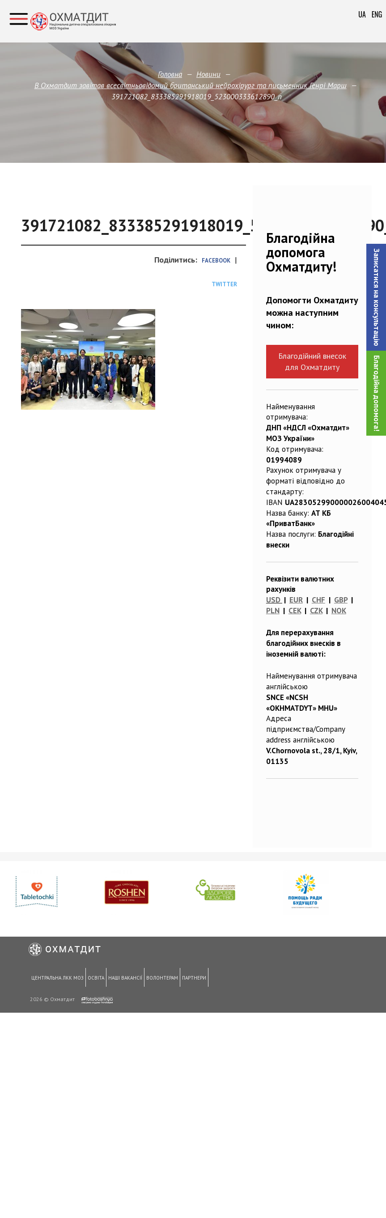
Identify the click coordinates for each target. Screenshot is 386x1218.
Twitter (224, 284)
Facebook (216, 260)
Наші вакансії (123, 979)
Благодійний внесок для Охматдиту (312, 361)
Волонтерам (159, 979)
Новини (208, 74)
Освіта (94, 979)
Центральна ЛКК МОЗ (57, 979)
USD (273, 600)
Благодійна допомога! (377, 393)
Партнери (190, 979)
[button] (376, 297)
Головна (170, 74)
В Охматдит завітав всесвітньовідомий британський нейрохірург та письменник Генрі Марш (190, 85)
